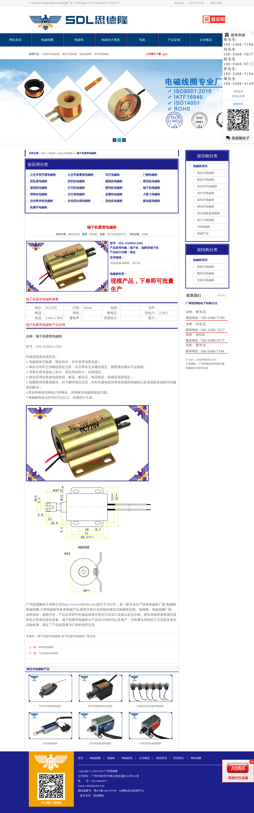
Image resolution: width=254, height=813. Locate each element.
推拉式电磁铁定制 (122, 609)
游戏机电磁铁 (38, 187)
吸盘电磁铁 (86, 54)
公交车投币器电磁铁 (43, 174)
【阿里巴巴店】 (196, 3)
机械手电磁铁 (38, 207)
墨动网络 (98, 795)
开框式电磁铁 (205, 280)
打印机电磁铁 (76, 187)
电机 (142, 39)
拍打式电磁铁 (205, 193)
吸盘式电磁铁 (205, 179)
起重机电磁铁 (114, 194)
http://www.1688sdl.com (79, 604)
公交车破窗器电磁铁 (80, 174)
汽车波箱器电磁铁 (48, 653)
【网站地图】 (216, 3)
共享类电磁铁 (50, 743)
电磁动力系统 (110, 39)
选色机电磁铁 (114, 200)
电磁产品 (203, 233)
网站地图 (196, 758)
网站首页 (15, 39)
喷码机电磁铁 (114, 187)
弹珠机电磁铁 (38, 194)
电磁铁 (79, 39)
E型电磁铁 (203, 226)
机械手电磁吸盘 (51, 54)
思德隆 (93, 234)
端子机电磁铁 (151, 187)
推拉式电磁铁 (69, 54)
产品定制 (174, 39)
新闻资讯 (161, 758)
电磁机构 (127, 758)
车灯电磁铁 (112, 174)
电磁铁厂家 (157, 604)
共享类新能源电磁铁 (100, 743)
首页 (43, 153)
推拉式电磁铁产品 (38, 669)
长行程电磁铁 (76, 194)
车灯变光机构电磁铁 (50, 706)
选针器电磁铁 (101, 54)
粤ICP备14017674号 (105, 790)
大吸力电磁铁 (151, 194)
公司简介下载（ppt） (157, 54)
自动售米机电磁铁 (41, 200)
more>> (222, 295)
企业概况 (206, 39)
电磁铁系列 (200, 166)
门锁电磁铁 (150, 174)
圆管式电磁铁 (205, 273)
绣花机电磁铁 (151, 181)
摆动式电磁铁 (205, 206)
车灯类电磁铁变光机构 (100, 706)
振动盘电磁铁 (151, 200)
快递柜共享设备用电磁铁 (150, 706)
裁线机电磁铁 (114, 181)
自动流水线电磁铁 (79, 200)
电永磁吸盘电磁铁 (208, 213)
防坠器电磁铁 (38, 181)
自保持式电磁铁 (207, 186)
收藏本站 (179, 3)
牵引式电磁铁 (205, 220)
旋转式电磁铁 (205, 199)
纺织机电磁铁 (76, 181)
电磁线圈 (47, 39)
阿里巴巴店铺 (238, 778)
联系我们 (178, 758)
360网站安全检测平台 (131, 790)
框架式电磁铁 (205, 266)
